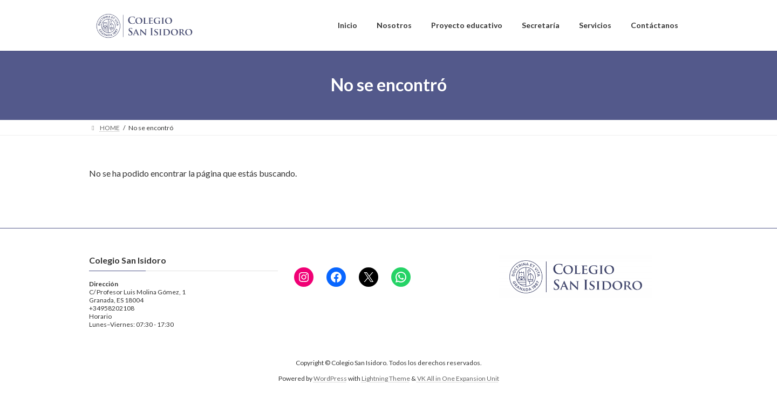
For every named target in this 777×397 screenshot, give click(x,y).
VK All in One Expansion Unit (458, 378)
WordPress (330, 378)
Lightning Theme (386, 378)
